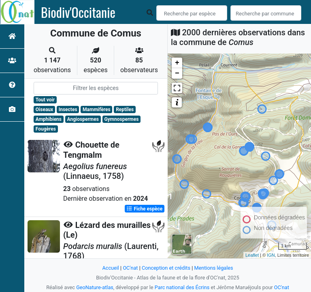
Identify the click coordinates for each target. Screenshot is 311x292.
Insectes (68, 109)
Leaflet (252, 255)
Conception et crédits (165, 268)
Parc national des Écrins (182, 287)
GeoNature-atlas (94, 287)
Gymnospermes (121, 119)
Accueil (110, 268)
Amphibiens (49, 119)
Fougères (46, 129)
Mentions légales (214, 268)
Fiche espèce (144, 208)
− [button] (177, 73)
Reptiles (125, 109)
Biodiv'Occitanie (78, 12)
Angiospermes (83, 119)
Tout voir (45, 100)
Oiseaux (44, 109)
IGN (271, 255)
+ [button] (177, 63)
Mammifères (96, 109)
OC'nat (129, 268)
